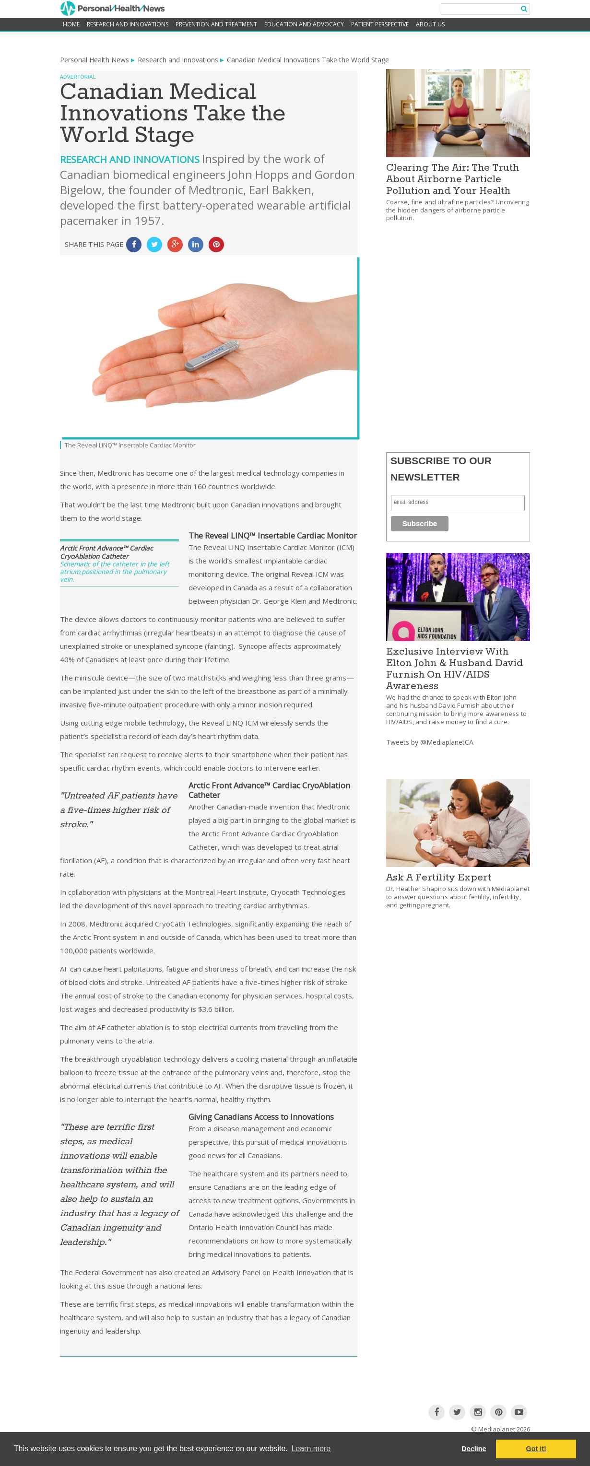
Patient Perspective (380, 24)
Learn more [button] (310, 1448)
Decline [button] (473, 1449)
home (71, 24)
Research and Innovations (127, 24)
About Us (430, 24)
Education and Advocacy (304, 24)
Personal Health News (94, 59)
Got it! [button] (536, 1449)
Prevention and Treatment (216, 24)
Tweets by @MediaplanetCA (429, 742)
